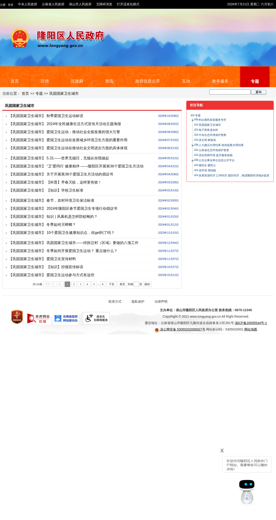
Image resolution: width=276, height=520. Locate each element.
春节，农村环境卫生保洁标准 (70, 200)
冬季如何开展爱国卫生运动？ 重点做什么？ (81, 251)
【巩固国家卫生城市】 (27, 116)
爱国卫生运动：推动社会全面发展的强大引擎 (83, 132)
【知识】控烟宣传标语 (64, 267)
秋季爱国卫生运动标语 (64, 116)
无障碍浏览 (104, 4)
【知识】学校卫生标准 (64, 190)
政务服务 (220, 81)
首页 (15, 81)
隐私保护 (138, 301)
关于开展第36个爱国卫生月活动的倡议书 (79, 174)
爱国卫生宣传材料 (61, 259)
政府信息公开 (147, 81)
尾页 (122, 284)
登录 (10, 4)
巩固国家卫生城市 (64, 93)
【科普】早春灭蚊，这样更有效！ (74, 182)
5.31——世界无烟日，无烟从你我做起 (77, 158)
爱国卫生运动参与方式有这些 (70, 275)
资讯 (109, 81)
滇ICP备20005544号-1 (251, 323)
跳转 (147, 284)
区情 (45, 81)
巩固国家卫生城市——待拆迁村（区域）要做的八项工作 (92, 243)
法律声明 (161, 301)
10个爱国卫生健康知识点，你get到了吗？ (80, 233)
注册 (3, 4)
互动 (186, 81)
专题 (255, 81)
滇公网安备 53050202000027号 (180, 329)
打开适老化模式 (128, 4)
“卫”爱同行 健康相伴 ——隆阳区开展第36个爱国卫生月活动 (94, 166)
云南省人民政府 (53, 4)
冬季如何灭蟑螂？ (61, 225)
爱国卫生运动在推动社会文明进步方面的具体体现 (86, 148)
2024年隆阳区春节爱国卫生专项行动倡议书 (81, 208)
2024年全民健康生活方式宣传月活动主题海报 (83, 124)
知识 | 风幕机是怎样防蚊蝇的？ (71, 216)
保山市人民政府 (80, 4)
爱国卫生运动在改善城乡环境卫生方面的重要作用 (86, 140)
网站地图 (250, 329)
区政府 (77, 81)
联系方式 (115, 301)
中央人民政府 (27, 4)
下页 (111, 284)
